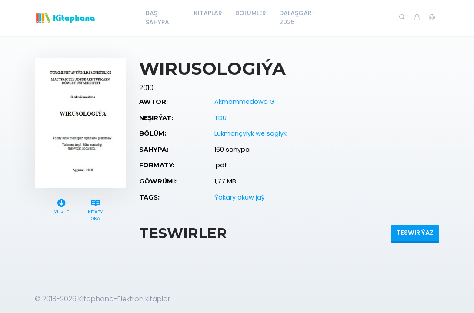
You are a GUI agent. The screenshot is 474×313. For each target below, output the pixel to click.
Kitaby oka (95, 208)
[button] (431, 18)
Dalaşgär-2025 (297, 18)
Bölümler (250, 13)
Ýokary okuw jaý (239, 197)
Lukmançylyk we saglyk (250, 133)
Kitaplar (208, 13)
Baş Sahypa (157, 18)
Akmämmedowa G (244, 101)
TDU (220, 117)
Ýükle (61, 205)
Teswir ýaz (415, 232)
